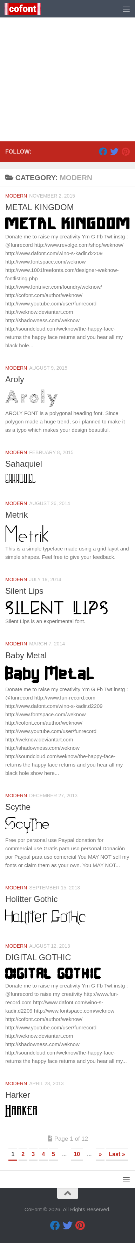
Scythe (18, 807)
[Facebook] (103, 151)
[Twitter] (114, 151)
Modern (16, 196)
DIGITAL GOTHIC (38, 957)
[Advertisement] (67, 70)
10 (77, 1154)
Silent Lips (24, 590)
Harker (17, 1095)
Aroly (14, 379)
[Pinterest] (125, 151)
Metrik (16, 514)
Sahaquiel (23, 463)
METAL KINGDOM (39, 207)
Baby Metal (26, 655)
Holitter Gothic (31, 899)
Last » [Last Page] (117, 1154)
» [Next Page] (100, 1154)
